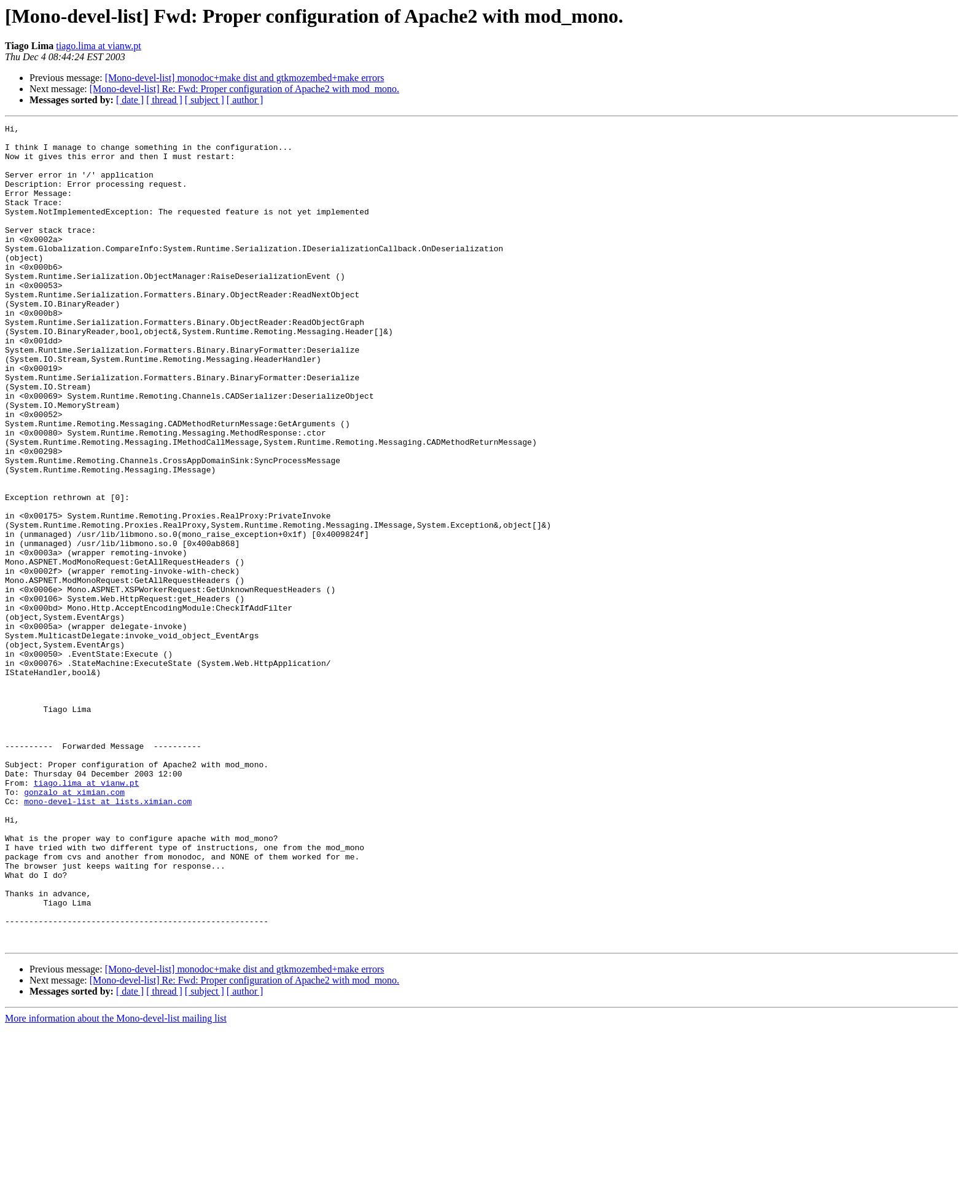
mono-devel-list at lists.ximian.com (108, 937)
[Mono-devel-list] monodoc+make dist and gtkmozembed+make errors (244, 77)
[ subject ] (204, 100)
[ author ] (245, 100)
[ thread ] (164, 100)
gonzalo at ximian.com (74, 926)
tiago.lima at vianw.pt (98, 46)
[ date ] (130, 100)
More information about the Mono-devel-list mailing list (116, 1182)
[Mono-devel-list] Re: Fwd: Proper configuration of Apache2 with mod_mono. (244, 89)
